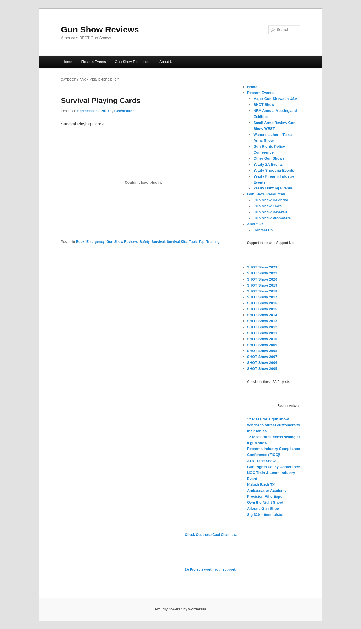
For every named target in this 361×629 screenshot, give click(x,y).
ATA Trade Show (261, 461)
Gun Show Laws (268, 206)
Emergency (95, 242)
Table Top (196, 242)
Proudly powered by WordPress (180, 609)
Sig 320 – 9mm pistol (265, 514)
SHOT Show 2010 (262, 339)
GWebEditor (124, 111)
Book (80, 242)
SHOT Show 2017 (262, 297)
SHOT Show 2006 (262, 363)
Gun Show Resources (132, 62)
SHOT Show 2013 (262, 321)
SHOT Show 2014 (262, 315)
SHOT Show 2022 (262, 273)
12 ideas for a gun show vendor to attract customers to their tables (273, 425)
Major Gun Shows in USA (276, 99)
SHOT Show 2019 (262, 285)
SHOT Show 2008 (262, 351)
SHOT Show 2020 (262, 279)
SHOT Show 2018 (262, 291)
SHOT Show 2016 (262, 303)
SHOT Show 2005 (262, 368)
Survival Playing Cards (100, 100)
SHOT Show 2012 (262, 327)
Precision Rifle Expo (265, 496)
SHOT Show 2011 (262, 333)
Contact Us (263, 230)
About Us (166, 62)
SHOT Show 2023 (262, 267)
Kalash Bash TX (261, 484)
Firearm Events (93, 62)
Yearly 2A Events (268, 164)
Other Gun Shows (269, 158)
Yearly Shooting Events (274, 170)
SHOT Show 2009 (262, 345)
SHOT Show (264, 104)
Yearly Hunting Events (273, 188)
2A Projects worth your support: (210, 569)
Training (213, 242)
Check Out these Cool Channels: (211, 535)
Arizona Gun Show (263, 508)
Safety (145, 242)
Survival (158, 242)
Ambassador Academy (267, 490)
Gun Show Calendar (271, 200)
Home (67, 62)
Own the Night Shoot (265, 502)
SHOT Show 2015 (262, 309)
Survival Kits (177, 242)
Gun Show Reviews (100, 29)
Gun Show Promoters (272, 218)
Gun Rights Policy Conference (273, 467)
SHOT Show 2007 (262, 357)
